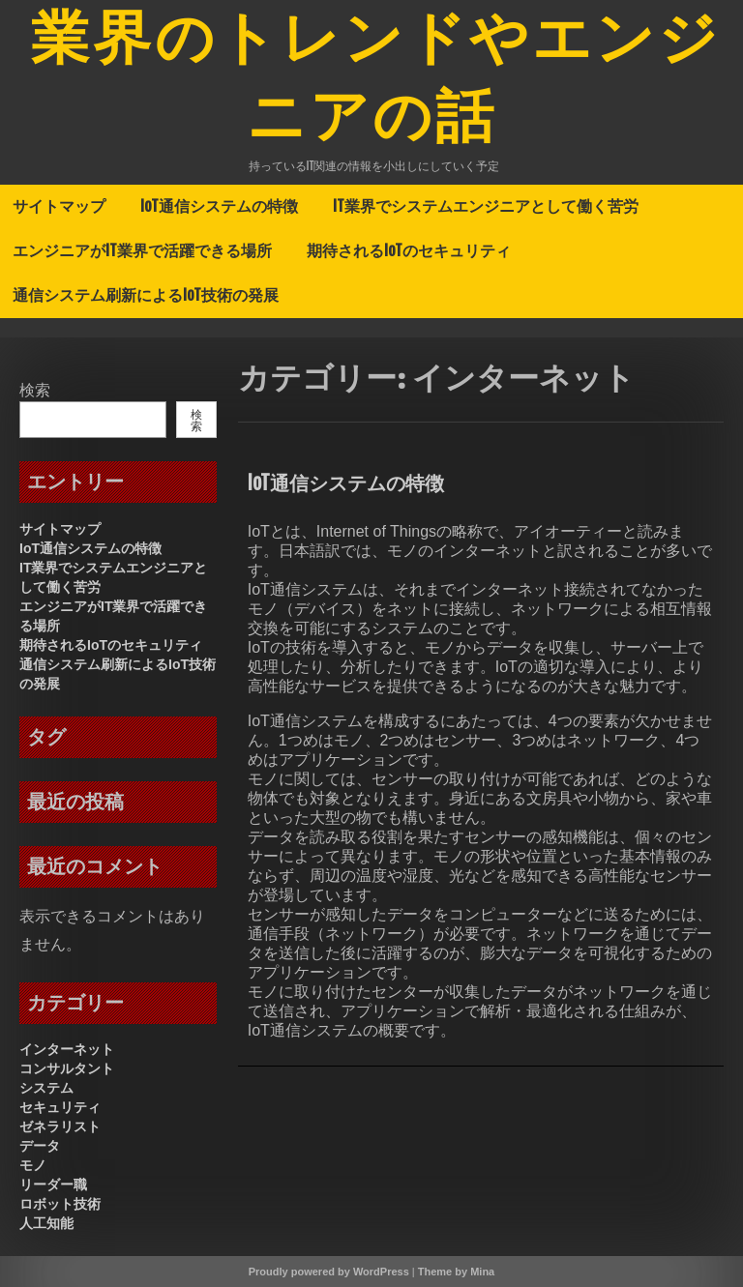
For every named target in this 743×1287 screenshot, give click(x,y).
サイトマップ (59, 206)
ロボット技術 (60, 1204)
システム (46, 1088)
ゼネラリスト (60, 1126)
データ (39, 1146)
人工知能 (46, 1223)
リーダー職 (53, 1184)
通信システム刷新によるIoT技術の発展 (146, 295)
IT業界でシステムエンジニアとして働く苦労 (486, 206)
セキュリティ (60, 1107)
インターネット (66, 1049)
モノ (32, 1165)
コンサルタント (66, 1068)
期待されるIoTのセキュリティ (409, 250)
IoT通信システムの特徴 (219, 206)
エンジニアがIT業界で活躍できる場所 (142, 250)
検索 (34, 390)
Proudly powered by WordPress (329, 1271)
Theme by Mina (456, 1271)
